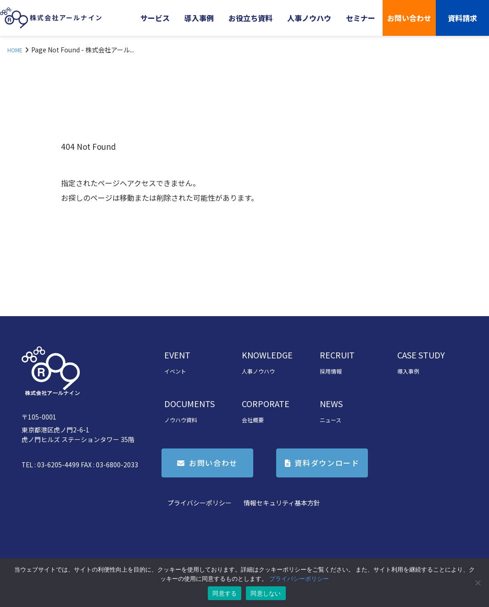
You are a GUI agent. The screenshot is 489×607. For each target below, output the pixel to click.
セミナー (360, 17)
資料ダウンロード (327, 462)
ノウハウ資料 (180, 420)
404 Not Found (88, 146)
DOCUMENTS (189, 403)
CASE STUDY (421, 355)
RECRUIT (337, 355)
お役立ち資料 (250, 17)
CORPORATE (265, 403)
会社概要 (253, 420)
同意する (224, 593)
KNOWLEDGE (267, 355)
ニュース (330, 420)
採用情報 (331, 371)
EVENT (177, 355)
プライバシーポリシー (199, 502)
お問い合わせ (409, 17)
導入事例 (199, 17)
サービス (155, 17)
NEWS (331, 403)
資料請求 (462, 17)
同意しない (265, 593)
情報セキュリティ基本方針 (282, 502)
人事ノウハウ (309, 17)
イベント (175, 371)
